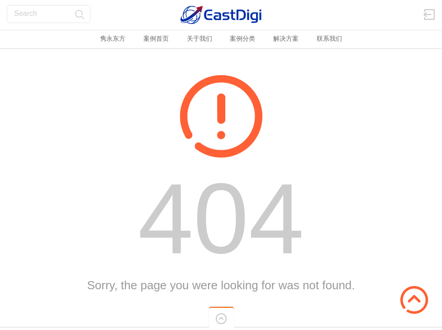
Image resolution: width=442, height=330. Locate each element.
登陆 (429, 14)
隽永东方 (112, 38)
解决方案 (286, 38)
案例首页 (156, 38)
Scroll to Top (414, 300)
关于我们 (199, 38)
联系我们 (329, 38)
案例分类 (242, 38)
